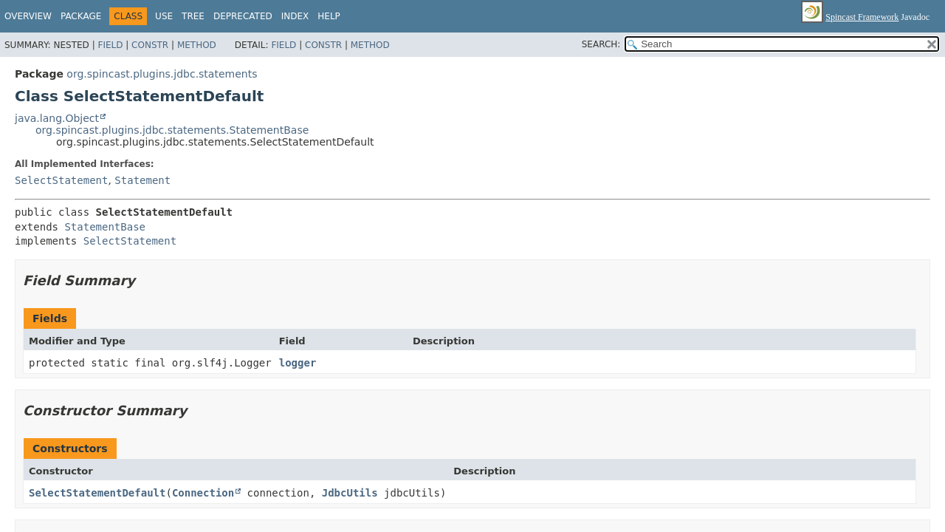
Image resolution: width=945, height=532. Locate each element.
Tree (193, 16)
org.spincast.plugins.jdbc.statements (161, 74)
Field (110, 45)
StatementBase (104, 227)
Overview (28, 16)
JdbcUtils (350, 493)
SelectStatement (61, 180)
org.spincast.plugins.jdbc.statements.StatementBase (172, 130)
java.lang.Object (57, 118)
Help (328, 16)
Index (295, 16)
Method (196, 45)
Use (164, 16)
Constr (149, 45)
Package (81, 16)
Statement (142, 180)
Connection (203, 493)
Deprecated (242, 16)
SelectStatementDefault (97, 493)
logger (298, 363)
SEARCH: (601, 44)
